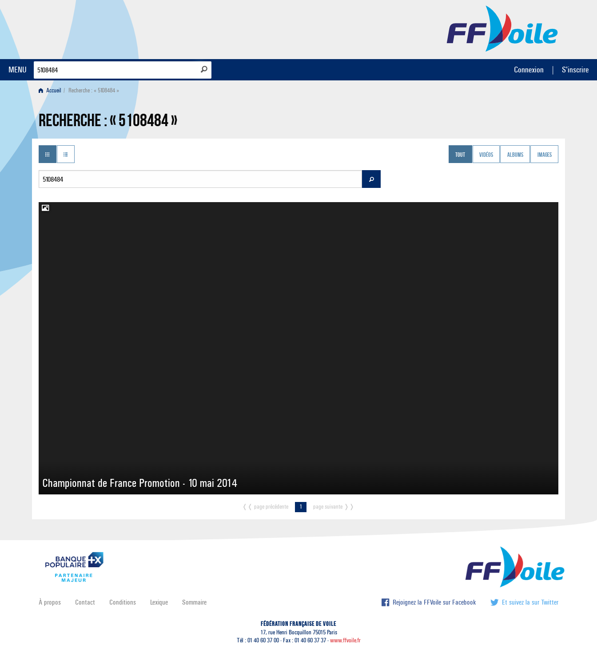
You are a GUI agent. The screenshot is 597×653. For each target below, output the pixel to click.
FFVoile (502, 28)
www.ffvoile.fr (345, 640)
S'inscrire (575, 69)
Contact (85, 602)
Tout (460, 155)
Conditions (122, 602)
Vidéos (486, 155)
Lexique (159, 602)
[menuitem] (52, 90)
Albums (515, 155)
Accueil (50, 90)
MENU (17, 69)
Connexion (529, 69)
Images (544, 155)
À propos (50, 602)
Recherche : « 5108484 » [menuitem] (93, 90)
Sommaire (194, 602)
